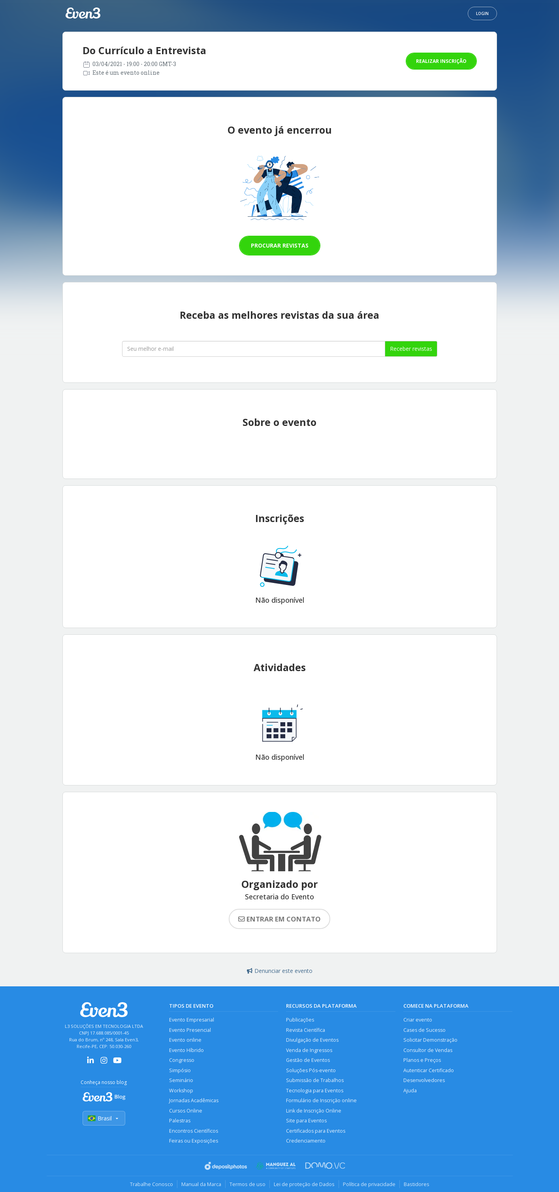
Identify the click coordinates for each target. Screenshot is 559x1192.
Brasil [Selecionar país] (104, 1118)
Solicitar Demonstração (430, 1040)
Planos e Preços (422, 1060)
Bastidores (416, 1184)
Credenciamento (306, 1140)
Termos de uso (247, 1184)
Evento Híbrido (186, 1050)
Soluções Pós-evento (311, 1070)
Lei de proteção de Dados (304, 1184)
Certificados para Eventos (315, 1131)
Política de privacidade (369, 1184)
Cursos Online (185, 1110)
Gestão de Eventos (308, 1060)
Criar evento (417, 1019)
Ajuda (410, 1090)
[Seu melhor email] (253, 349)
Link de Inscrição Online (313, 1110)
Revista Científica (305, 1030)
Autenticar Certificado (428, 1070)
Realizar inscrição (441, 61)
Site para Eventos (306, 1120)
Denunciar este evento (279, 970)
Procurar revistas (280, 245)
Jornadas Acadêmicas (193, 1100)
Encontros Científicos (193, 1131)
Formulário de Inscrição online (321, 1100)
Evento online (185, 1040)
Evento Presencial (190, 1030)
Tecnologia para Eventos (314, 1090)
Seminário (181, 1080)
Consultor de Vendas (427, 1050)
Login (482, 13)
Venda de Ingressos (309, 1050)
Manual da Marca (201, 1184)
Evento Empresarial (191, 1019)
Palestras (179, 1120)
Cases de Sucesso (424, 1030)
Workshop (181, 1090)
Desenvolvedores (424, 1080)
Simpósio (180, 1070)
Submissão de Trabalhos (315, 1080)
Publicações (300, 1019)
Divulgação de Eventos (312, 1040)
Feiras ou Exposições (193, 1140)
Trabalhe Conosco (151, 1184)
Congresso (181, 1060)
